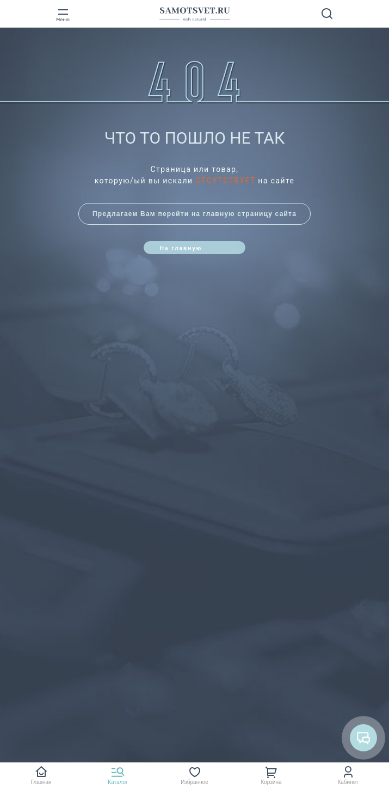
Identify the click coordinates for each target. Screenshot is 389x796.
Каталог (117, 782)
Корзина (271, 782)
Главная (40, 782)
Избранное (194, 782)
